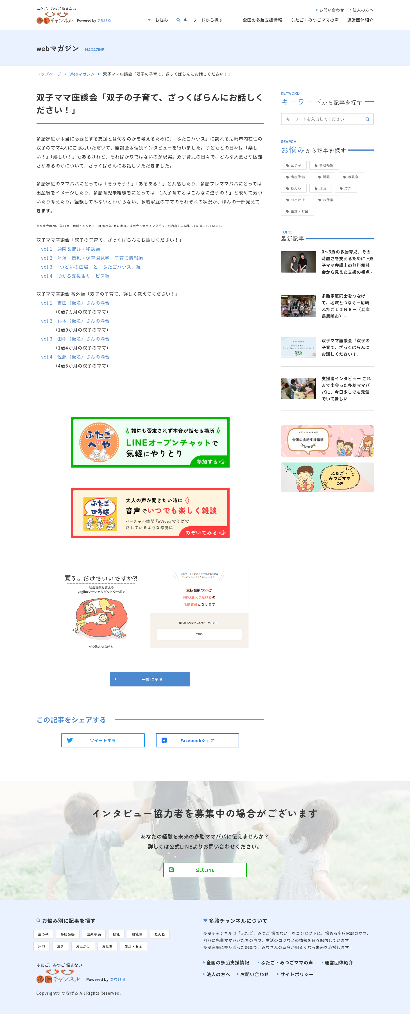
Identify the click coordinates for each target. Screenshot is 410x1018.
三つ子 (296, 165)
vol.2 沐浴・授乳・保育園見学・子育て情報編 (92, 257)
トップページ (49, 74)
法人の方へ (363, 10)
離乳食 (353, 176)
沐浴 (322, 188)
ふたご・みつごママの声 (315, 20)
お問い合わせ (331, 10)
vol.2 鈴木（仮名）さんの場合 (75, 320)
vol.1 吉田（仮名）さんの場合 (75, 302)
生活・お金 (300, 210)
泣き (347, 188)
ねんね (296, 188)
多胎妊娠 (326, 165)
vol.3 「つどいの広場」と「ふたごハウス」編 (91, 266)
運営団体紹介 (360, 20)
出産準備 (298, 176)
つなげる (104, 20)
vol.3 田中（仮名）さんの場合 (75, 338)
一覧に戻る (150, 679)
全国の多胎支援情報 (262, 20)
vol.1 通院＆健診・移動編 (70, 248)
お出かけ (298, 199)
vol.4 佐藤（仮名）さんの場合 (75, 356)
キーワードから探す (203, 20)
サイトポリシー (297, 977)
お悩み (161, 20)
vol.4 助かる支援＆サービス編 (75, 275)
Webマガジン (82, 74)
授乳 (326, 176)
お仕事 (328, 199)
